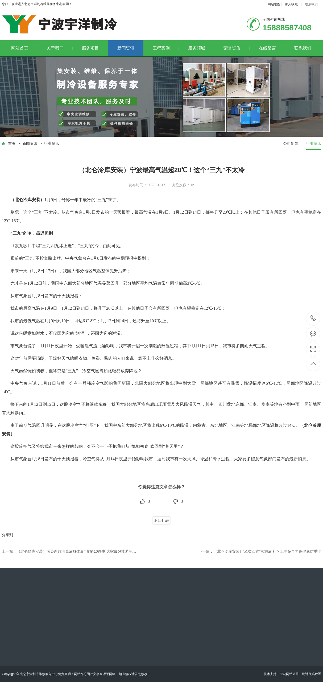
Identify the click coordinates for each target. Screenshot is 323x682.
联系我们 (311, 4)
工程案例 (166, 48)
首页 (11, 143)
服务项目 (95, 48)
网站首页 (24, 48)
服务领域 (201, 48)
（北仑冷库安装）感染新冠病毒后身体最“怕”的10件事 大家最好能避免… (76, 551)
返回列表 (161, 520)
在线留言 (272, 48)
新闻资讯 (125, 48)
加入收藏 (291, 4)
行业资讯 (51, 143)
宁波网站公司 (289, 674)
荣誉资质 (236, 48)
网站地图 (274, 4)
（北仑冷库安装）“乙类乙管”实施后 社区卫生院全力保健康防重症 (267, 551)
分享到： (9, 535)
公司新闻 (290, 143)
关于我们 (60, 48)
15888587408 (313, 318)
